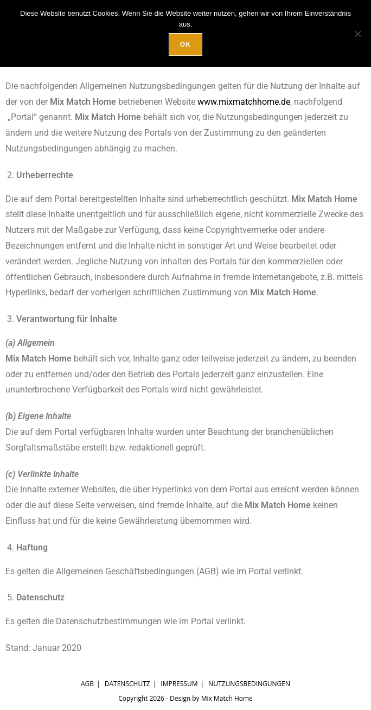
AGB (87, 683)
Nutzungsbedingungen (249, 683)
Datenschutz (127, 683)
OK (185, 44)
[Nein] (357, 33)
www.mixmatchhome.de (243, 102)
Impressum (179, 683)
